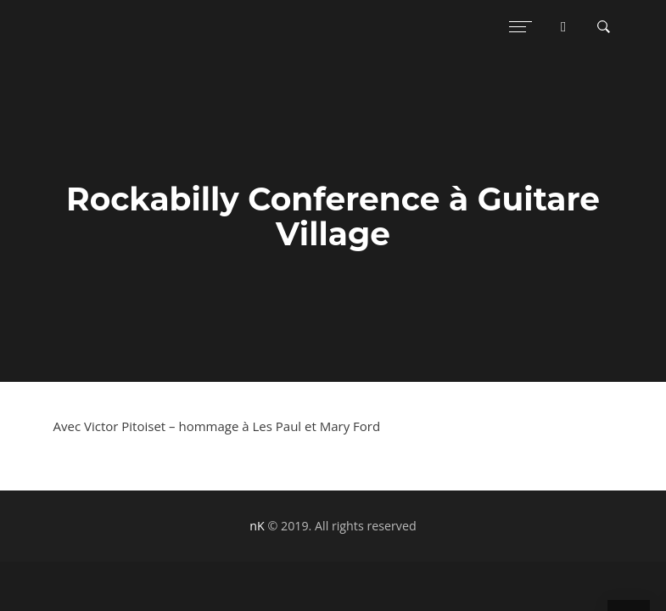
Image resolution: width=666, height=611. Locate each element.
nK (256, 526)
